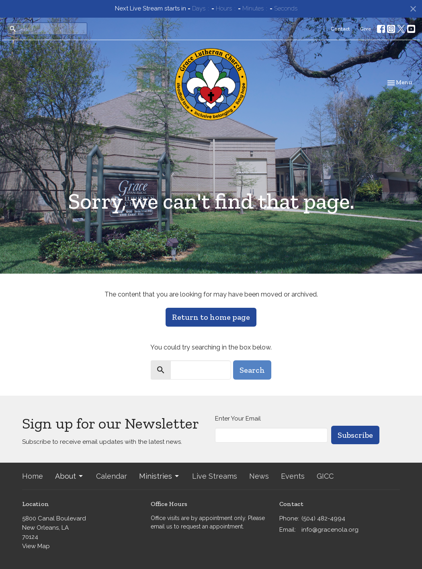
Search (252, 370)
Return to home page (211, 317)
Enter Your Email (238, 418)
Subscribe (355, 435)
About (69, 476)
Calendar (111, 476)
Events (293, 476)
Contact (340, 29)
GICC (325, 476)
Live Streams (214, 476)
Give (365, 29)
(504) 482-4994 (323, 518)
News (259, 476)
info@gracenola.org (329, 529)
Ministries (159, 476)
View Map (36, 546)
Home (32, 476)
